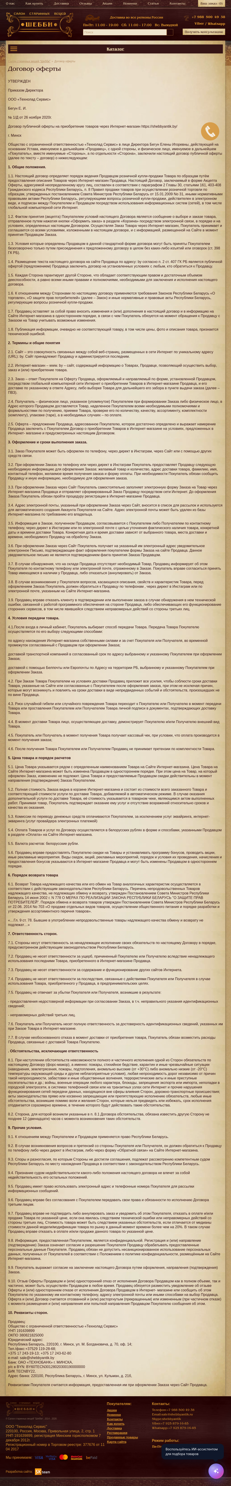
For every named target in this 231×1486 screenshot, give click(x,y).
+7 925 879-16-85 (175, 1423)
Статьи (153, 3)
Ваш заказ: (212, 3)
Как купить (34, 3)
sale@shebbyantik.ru (177, 1414)
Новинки (130, 3)
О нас (10, 3)
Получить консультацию (204, 32)
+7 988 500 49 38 (208, 17)
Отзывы (85, 3)
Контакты (177, 3)
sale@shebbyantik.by (37, 1358)
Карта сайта (116, 1442)
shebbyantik (171, 1419)
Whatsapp (216, 23)
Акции (107, 3)
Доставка (61, 3)
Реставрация (117, 1433)
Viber (199, 23)
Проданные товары (122, 1437)
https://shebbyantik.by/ (159, 126)
